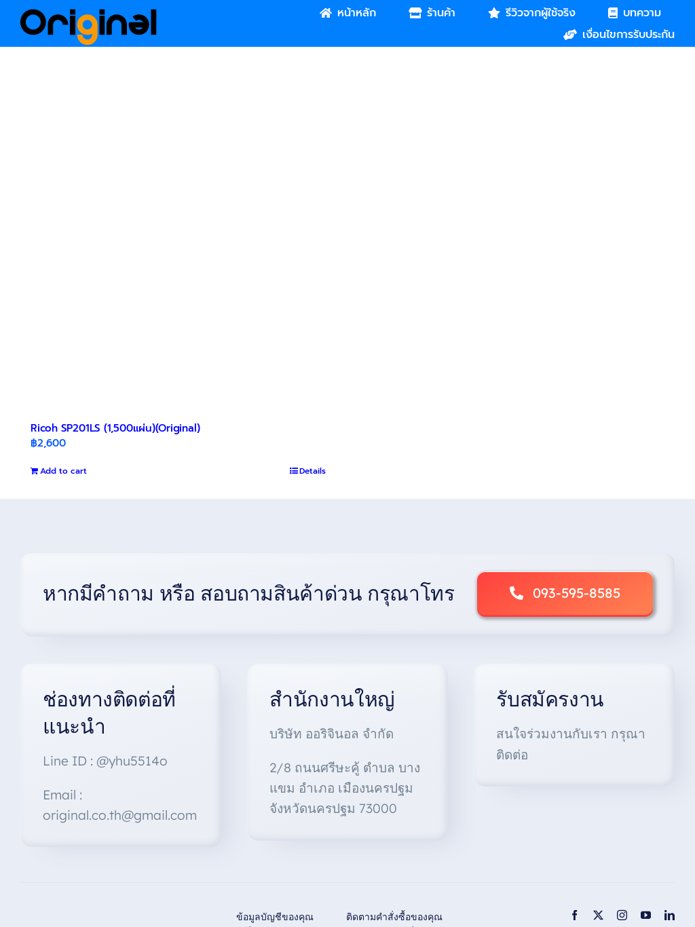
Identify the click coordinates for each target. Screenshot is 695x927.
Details (312, 471)
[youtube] (646, 915)
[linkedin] (669, 915)
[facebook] (574, 915)
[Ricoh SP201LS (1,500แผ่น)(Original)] (178, 262)
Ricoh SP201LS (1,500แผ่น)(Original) (115, 428)
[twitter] (598, 915)
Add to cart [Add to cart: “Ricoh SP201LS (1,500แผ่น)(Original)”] (63, 471)
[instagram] (622, 915)
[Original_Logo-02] (88, 13)
